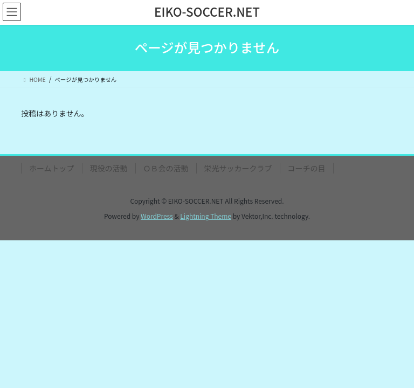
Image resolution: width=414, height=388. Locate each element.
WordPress (157, 215)
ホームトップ (51, 168)
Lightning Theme (205, 215)
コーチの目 (307, 168)
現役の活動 (109, 168)
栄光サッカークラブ (238, 168)
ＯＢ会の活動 (166, 168)
